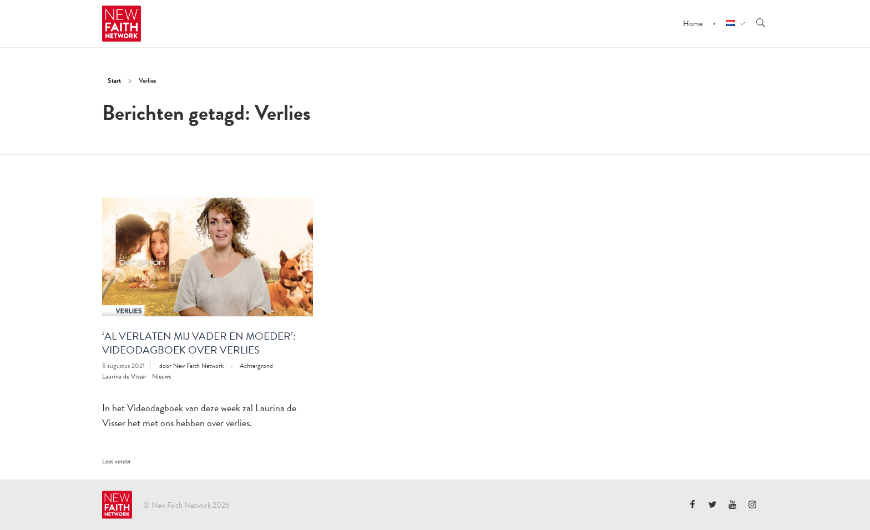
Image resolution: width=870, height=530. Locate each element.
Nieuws (161, 376)
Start (114, 80)
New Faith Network (199, 366)
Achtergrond (256, 366)
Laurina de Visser (124, 376)
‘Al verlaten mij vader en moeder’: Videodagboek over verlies (199, 343)
